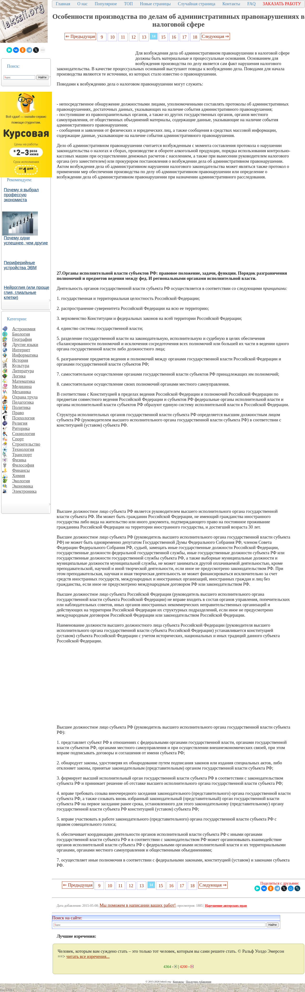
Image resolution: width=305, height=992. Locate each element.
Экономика (22, 485)
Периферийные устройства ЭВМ (20, 265)
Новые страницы (155, 3)
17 (184, 37)
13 (144, 37)
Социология (23, 433)
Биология (21, 334)
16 (174, 37)
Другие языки (25, 344)
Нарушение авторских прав (226, 905)
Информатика (25, 355)
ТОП (128, 3)
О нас (82, 3)
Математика (23, 381)
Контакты (231, 3)
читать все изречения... (88, 956)
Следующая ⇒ (215, 36)
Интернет (21, 349)
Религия (19, 423)
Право (18, 412)
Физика (19, 459)
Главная (63, 3)
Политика (21, 407)
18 (195, 37)
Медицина (22, 386)
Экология (21, 480)
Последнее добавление (198, 981)
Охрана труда (25, 396)
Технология (23, 449)
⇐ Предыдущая (80, 36)
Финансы (21, 470)
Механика (21, 391)
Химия (18, 475)
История (20, 360)
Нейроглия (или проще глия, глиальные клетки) (26, 292)
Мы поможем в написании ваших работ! (138, 905)
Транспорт (22, 454)
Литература (23, 370)
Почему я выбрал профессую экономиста (21, 194)
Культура (20, 365)
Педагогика (23, 402)
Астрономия (24, 328)
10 (112, 37)
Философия (23, 465)
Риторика (21, 428)
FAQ (251, 3)
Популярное (106, 3)
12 (133, 37)
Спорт (18, 438)
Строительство (26, 444)
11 (123, 37)
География (22, 339)
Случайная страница (196, 3)
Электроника (24, 491)
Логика (18, 375)
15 (163, 37)
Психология (23, 417)
